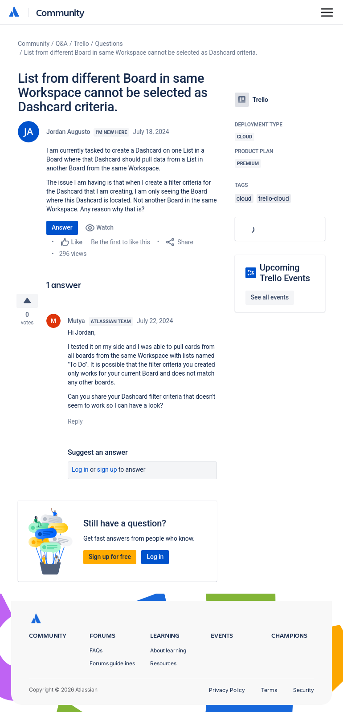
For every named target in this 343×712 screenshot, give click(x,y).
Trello (81, 43)
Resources (163, 663)
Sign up (107, 470)
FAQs (96, 650)
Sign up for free (110, 558)
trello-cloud (273, 198)
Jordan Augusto (68, 131)
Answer (62, 227)
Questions (108, 43)
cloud (244, 198)
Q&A (62, 43)
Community (60, 12)
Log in (80, 470)
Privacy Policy (227, 690)
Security (303, 690)
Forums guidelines (112, 663)
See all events (270, 297)
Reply (75, 422)
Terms (269, 690)
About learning (168, 650)
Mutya (76, 322)
